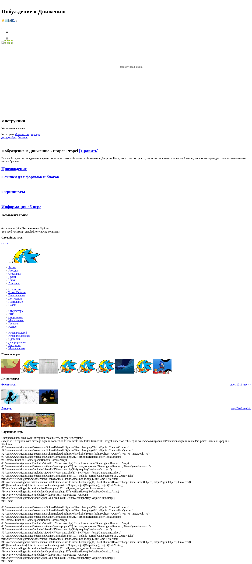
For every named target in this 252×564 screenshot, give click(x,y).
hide (19, 228)
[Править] (89, 151)
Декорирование (17, 342)
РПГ (11, 314)
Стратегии (14, 289)
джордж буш (8, 137)
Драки (12, 276)
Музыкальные (16, 348)
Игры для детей (17, 332)
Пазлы (12, 304)
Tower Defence (17, 292)
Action (12, 267)
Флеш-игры (22, 134)
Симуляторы (15, 310)
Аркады (35, 134)
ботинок (23, 137)
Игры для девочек (19, 335)
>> (6, 243)
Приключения (16, 295)
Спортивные (15, 317)
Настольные (15, 301)
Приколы (13, 323)
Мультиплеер (16, 320)
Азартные (14, 283)
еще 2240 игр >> (241, 408)
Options (44, 228)
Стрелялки (14, 273)
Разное (12, 326)
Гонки (12, 279)
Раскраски (14, 345)
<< (3, 243)
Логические (15, 298)
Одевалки (14, 338)
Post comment (30, 228)
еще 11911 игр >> (240, 384)
